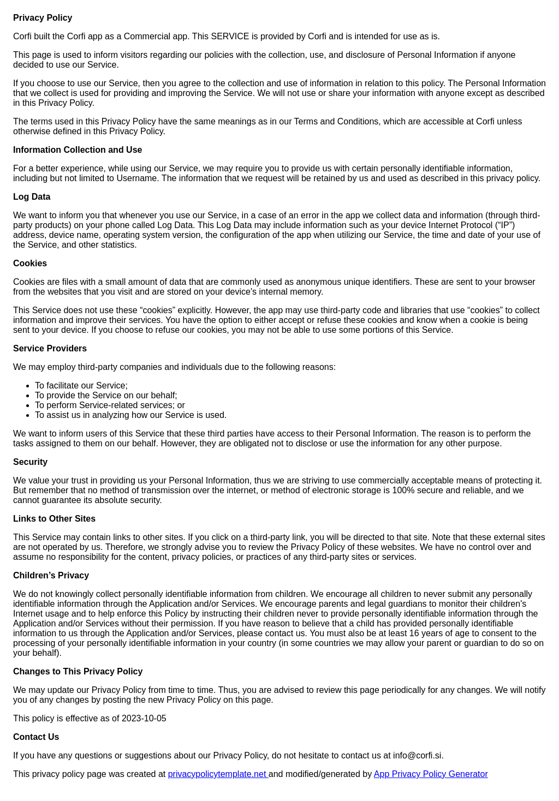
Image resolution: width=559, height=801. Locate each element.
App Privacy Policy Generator (431, 774)
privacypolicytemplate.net (218, 774)
